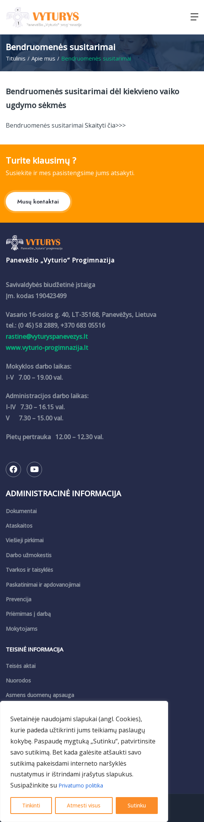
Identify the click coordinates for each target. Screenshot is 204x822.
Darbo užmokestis (29, 555)
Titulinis (16, 58)
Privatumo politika (80, 785)
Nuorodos (18, 680)
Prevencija (18, 599)
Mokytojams (21, 628)
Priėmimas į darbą (28, 613)
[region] (84, 761)
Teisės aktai (21, 665)
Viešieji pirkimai (25, 540)
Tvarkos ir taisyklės (29, 569)
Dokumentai (21, 511)
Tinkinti (31, 805)
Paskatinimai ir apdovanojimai (43, 584)
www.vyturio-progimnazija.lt (47, 347)
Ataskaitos (19, 525)
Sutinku (137, 805)
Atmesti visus (83, 805)
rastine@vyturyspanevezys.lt (47, 336)
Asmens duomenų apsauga (40, 695)
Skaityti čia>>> (104, 125)
